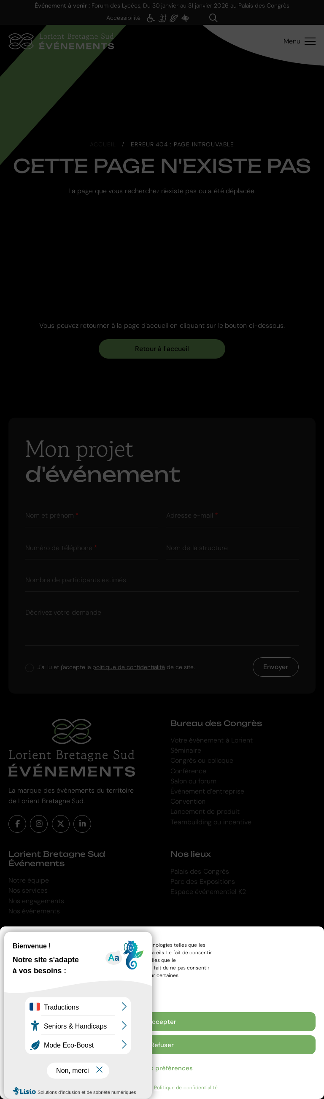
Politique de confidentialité (186, 1087)
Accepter (162, 1022)
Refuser (162, 1045)
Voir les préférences (162, 1068)
